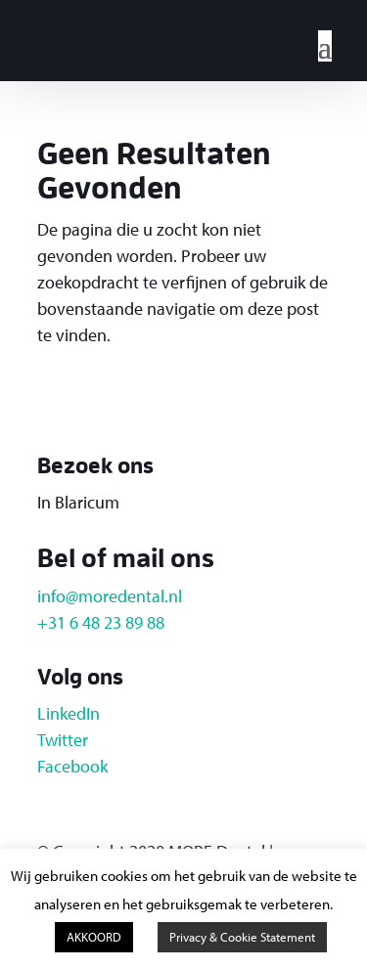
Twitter (62, 739)
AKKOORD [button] (94, 937)
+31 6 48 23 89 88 (100, 622)
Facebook (72, 766)
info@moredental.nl (109, 596)
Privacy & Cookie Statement (242, 937)
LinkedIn (68, 713)
